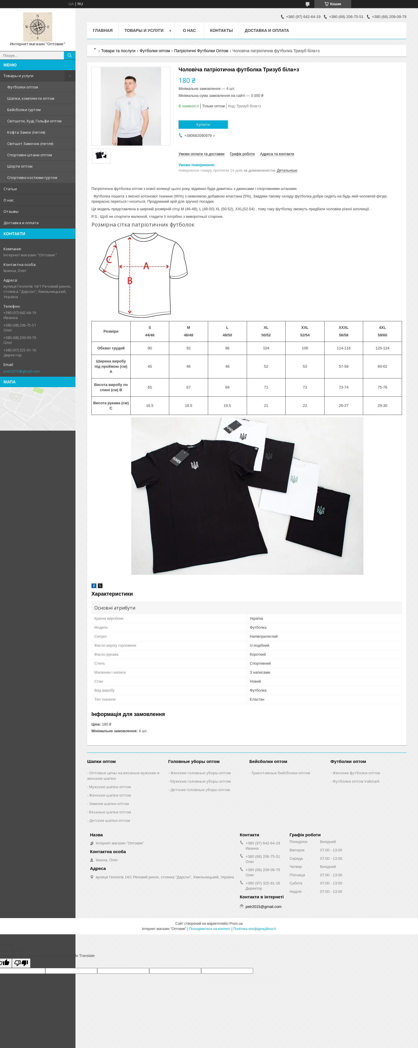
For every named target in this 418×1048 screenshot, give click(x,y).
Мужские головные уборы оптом (200, 781)
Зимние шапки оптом (109, 803)
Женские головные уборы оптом (200, 772)
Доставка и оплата (21, 222)
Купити (203, 124)
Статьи (10, 188)
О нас (8, 200)
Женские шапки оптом (110, 795)
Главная (103, 30)
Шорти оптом (20, 166)
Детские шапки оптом (109, 820)
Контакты (221, 30)
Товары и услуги (18, 75)
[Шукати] (69, 55)
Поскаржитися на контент (209, 929)
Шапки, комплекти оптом (30, 98)
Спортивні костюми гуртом (32, 177)
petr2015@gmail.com (21, 371)
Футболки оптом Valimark (356, 781)
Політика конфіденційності (254, 929)
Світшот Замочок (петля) (30, 143)
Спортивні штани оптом (29, 154)
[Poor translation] (21, 963)
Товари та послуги (118, 50)
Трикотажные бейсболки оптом (280, 772)
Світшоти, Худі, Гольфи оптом (34, 121)
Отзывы (11, 211)
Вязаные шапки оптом (110, 812)
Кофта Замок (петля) (26, 132)
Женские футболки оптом (356, 772)
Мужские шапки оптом (110, 786)
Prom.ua (236, 924)
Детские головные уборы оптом (200, 789)
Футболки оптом (22, 87)
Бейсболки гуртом (24, 109)
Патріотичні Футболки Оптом (201, 50)
